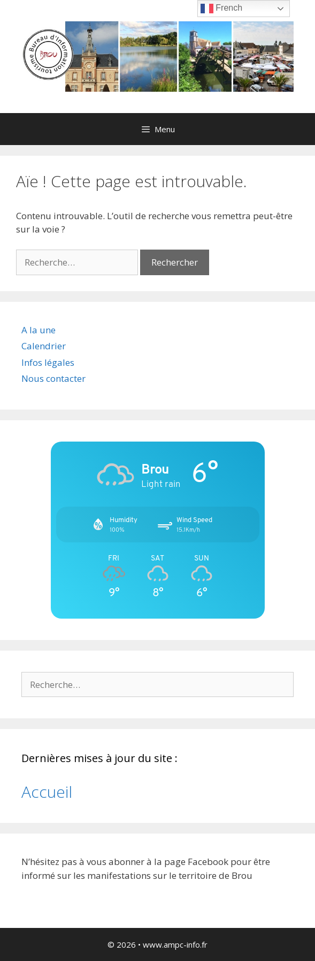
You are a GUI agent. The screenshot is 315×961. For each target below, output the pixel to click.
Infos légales (47, 362)
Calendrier (43, 346)
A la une (38, 330)
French (221, 8)
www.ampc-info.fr (175, 944)
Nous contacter (53, 378)
